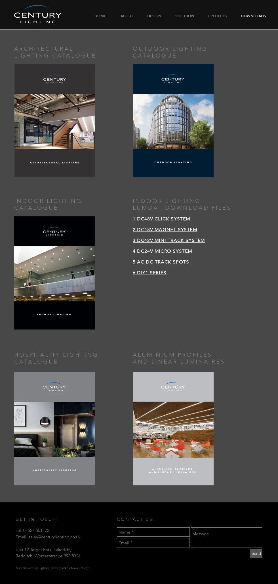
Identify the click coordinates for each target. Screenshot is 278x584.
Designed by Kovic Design (70, 568)
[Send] (256, 553)
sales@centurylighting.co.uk (54, 537)
